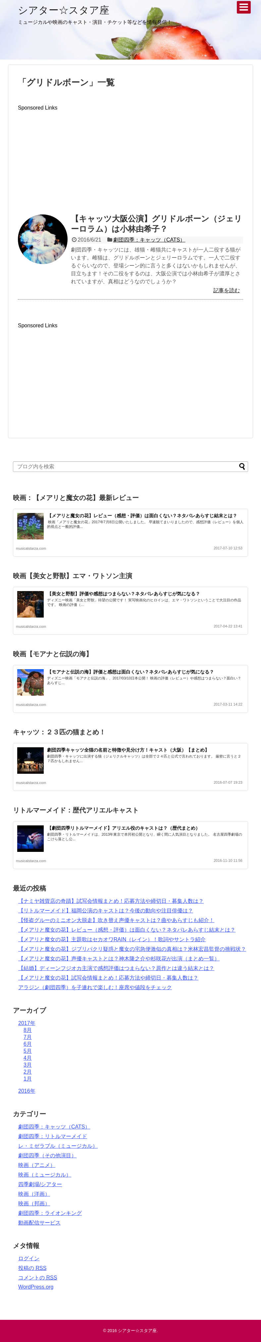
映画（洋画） (34, 1194)
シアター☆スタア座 (63, 10)
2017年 (26, 1023)
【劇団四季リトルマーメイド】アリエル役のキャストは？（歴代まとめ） (123, 828)
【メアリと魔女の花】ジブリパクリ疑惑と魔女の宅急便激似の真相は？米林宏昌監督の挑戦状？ (132, 949)
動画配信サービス (39, 1223)
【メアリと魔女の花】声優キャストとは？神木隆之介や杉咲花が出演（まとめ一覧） (119, 958)
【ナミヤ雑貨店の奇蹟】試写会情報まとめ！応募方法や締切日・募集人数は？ (111, 901)
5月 (28, 1051)
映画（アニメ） (36, 1165)
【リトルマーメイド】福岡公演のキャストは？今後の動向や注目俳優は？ (105, 910)
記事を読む (226, 290)
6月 (28, 1044)
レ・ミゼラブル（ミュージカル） (58, 1146)
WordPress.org (35, 1287)
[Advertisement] (130, 157)
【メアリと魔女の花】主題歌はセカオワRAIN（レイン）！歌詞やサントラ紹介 (112, 939)
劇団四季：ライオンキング (50, 1213)
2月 (28, 1072)
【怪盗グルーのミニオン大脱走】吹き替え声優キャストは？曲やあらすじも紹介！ (116, 920)
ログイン (28, 1258)
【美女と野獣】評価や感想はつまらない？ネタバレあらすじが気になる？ (123, 593)
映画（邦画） (34, 1203)
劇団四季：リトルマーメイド (52, 1136)
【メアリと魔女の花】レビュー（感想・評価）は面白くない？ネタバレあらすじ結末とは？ (142, 515)
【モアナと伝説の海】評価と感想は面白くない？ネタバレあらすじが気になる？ (130, 671)
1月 (28, 1079)
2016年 (26, 1091)
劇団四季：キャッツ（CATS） (149, 240)
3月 (28, 1065)
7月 (28, 1037)
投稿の (32, 1268)
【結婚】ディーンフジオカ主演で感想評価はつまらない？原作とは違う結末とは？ (116, 968)
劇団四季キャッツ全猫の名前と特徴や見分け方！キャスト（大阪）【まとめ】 (128, 750)
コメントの (37, 1277)
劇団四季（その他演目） (47, 1155)
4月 (28, 1058)
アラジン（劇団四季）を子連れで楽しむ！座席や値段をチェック (95, 987)
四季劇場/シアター (40, 1184)
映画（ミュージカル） (44, 1175)
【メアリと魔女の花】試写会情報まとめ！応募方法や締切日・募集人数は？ (108, 978)
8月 (28, 1030)
